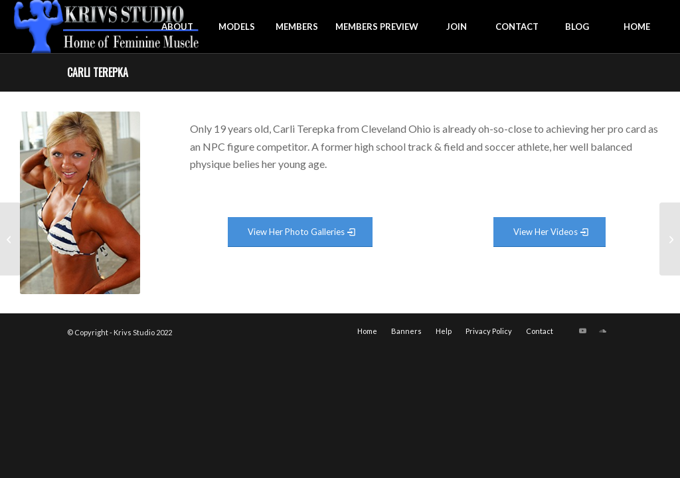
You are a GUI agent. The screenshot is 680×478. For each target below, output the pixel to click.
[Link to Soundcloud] (603, 331)
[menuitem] (177, 26)
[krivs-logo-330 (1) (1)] (106, 26)
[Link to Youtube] (583, 331)
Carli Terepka (97, 72)
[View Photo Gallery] (300, 232)
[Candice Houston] (669, 239)
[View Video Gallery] (549, 232)
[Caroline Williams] (10, 239)
